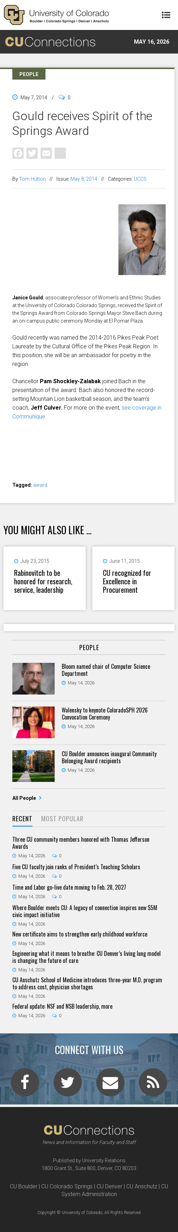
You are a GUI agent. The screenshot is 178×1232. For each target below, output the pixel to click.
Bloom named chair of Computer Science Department (106, 670)
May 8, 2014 (83, 179)
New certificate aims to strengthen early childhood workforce (79, 934)
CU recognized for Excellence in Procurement (127, 581)
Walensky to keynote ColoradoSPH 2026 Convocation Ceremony (105, 713)
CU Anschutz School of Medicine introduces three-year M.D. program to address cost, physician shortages (87, 983)
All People (24, 798)
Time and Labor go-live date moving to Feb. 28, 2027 (69, 887)
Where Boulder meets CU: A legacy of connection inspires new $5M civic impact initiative (84, 911)
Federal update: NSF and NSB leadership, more (62, 1006)
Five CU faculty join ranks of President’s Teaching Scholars (76, 867)
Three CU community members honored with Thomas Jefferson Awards (80, 843)
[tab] (22, 819)
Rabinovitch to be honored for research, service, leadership (43, 581)
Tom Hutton (32, 179)
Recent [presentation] (22, 818)
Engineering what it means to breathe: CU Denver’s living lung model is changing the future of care (86, 957)
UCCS (140, 179)
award (40, 485)
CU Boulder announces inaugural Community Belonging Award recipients (109, 757)
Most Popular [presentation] (62, 818)
